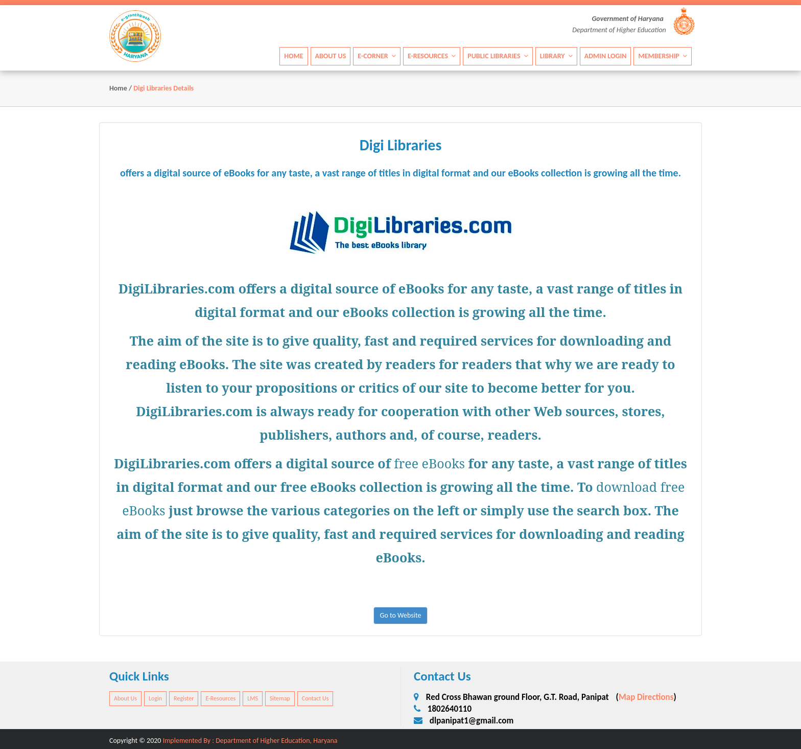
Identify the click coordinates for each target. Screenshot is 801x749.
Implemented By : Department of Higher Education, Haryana (250, 740)
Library (556, 56)
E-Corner (377, 56)
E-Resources (432, 56)
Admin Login (605, 56)
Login (155, 698)
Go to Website (400, 615)
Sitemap (280, 698)
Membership (662, 56)
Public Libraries (497, 56)
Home (293, 56)
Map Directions (646, 697)
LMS (252, 698)
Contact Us (315, 698)
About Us (330, 56)
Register (184, 698)
